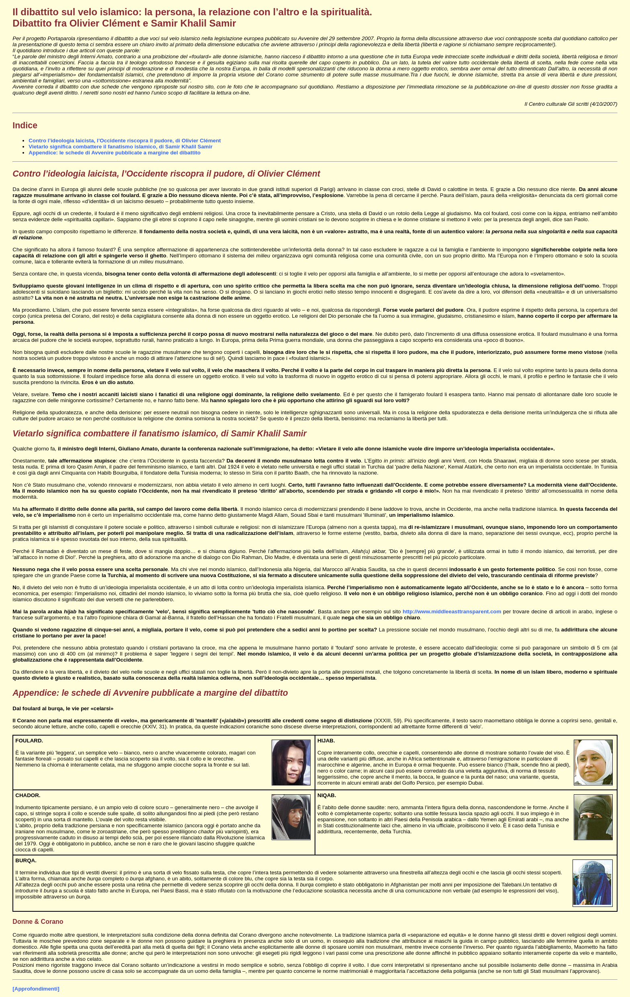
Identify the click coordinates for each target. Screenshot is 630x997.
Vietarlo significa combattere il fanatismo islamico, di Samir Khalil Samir (121, 147)
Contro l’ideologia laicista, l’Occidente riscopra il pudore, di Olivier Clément (125, 141)
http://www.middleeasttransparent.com (452, 611)
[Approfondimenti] (35, 989)
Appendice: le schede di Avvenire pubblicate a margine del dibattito (114, 153)
